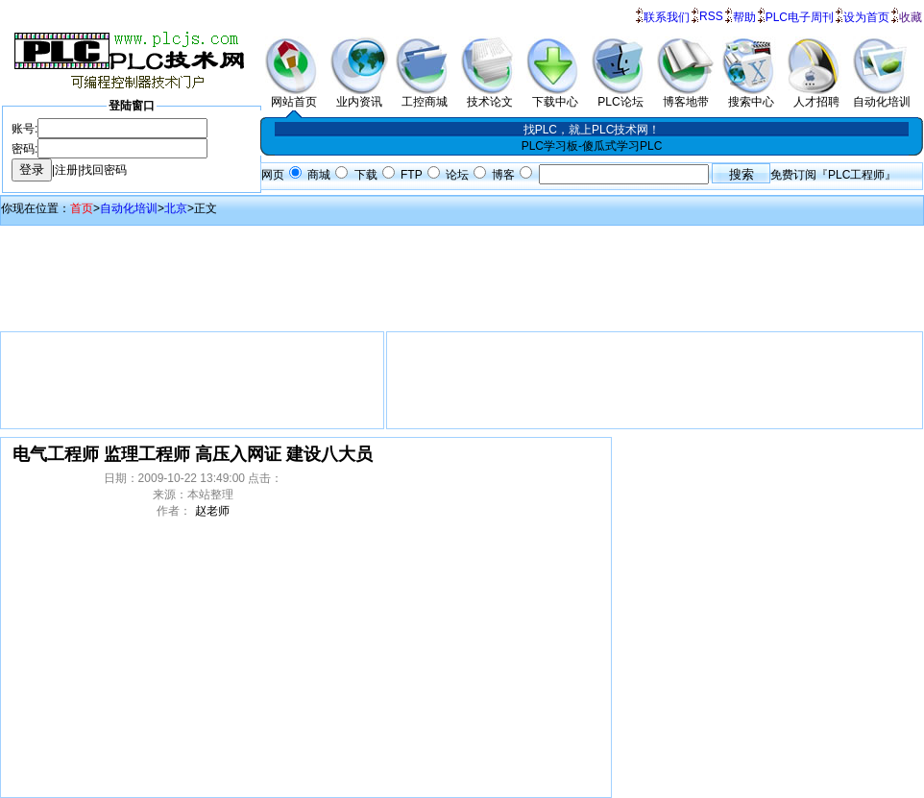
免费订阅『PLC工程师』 (833, 174)
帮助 (744, 17)
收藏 (910, 17)
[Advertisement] (462, 273)
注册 (66, 170)
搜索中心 (751, 96)
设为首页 (866, 17)
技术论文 (490, 96)
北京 (175, 208)
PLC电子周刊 (800, 17)
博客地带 (686, 96)
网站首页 (294, 96)
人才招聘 (816, 96)
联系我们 (667, 17)
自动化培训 (882, 96)
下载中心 (555, 96)
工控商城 (424, 96)
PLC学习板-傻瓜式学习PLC (592, 146)
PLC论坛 (620, 96)
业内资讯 (359, 96)
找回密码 (104, 170)
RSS (711, 16)
